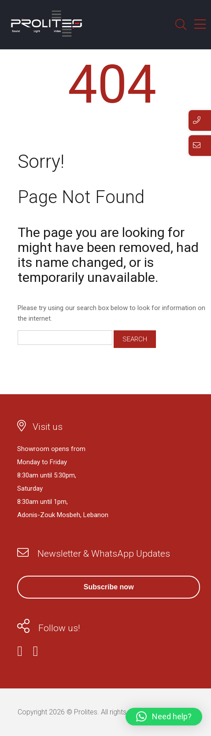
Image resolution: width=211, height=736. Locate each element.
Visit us (48, 427)
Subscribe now (109, 587)
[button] (164, 716)
